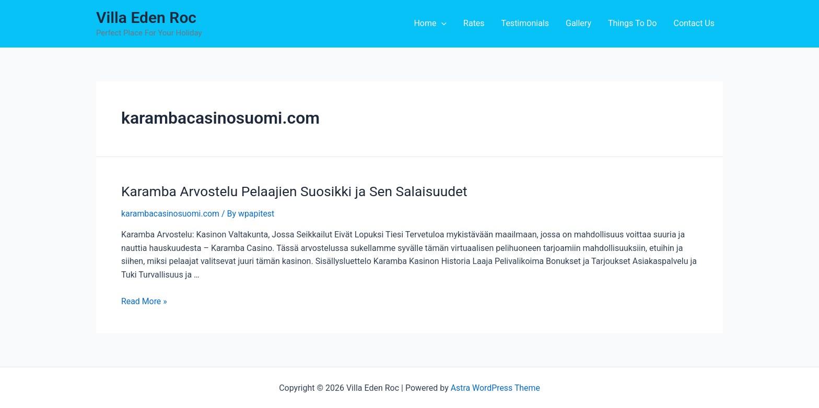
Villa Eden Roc (146, 17)
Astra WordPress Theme (495, 387)
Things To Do (632, 23)
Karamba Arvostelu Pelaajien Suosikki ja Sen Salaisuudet (292, 191)
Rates (474, 23)
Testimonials (525, 23)
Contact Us (694, 23)
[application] (441, 23)
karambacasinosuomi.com (170, 213)
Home (430, 23)
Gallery (578, 23)
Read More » (144, 301)
